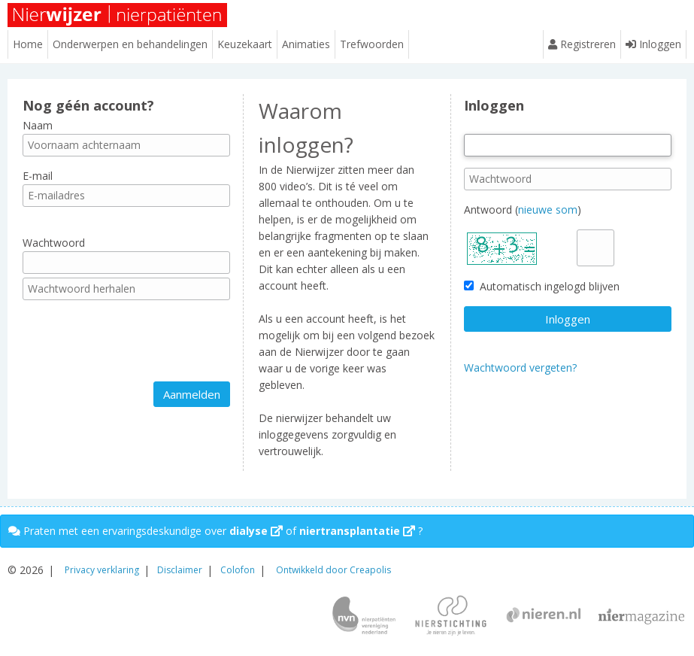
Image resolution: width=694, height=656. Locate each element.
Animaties (306, 44)
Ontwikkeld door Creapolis (333, 569)
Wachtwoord (54, 242)
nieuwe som (547, 209)
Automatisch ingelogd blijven (542, 286)
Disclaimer (179, 569)
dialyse (256, 531)
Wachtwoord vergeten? (520, 367)
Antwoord (488, 209)
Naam (38, 125)
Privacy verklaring (102, 569)
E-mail (38, 176)
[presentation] (137, 340)
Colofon (237, 569)
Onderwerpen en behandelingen (130, 44)
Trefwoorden (372, 44)
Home (28, 44)
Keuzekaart (244, 44)
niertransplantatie (357, 531)
